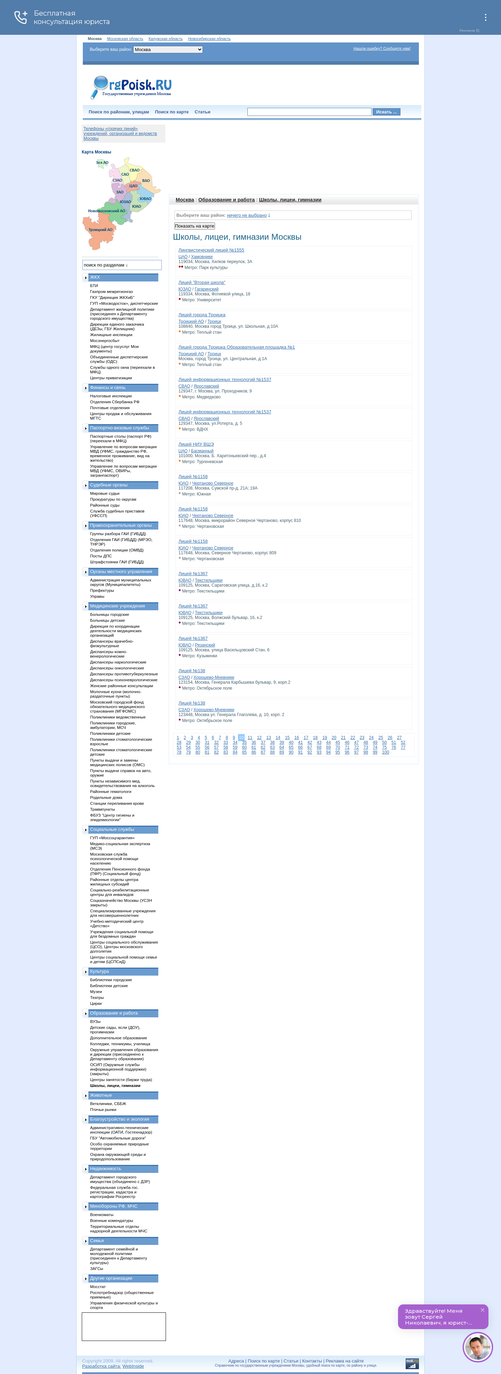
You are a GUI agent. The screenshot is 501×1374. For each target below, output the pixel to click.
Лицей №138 (191, 670)
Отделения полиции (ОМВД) (117, 550)
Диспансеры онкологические (117, 668)
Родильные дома (106, 797)
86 (254, 752)
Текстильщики (208, 580)
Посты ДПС (101, 556)
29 (188, 742)
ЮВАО (184, 580)
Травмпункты (102, 809)
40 (291, 742)
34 (235, 742)
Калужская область (166, 39)
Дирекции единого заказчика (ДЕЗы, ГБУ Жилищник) (117, 326)
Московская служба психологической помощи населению (114, 858)
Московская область (125, 39)
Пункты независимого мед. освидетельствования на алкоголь (122, 783)
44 (328, 742)
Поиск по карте (172, 111)
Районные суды (105, 505)
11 (250, 737)
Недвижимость (105, 1168)
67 (310, 747)
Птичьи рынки (103, 1109)
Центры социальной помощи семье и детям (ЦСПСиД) (123, 959)
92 (310, 752)
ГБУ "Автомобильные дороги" (118, 1138)
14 (278, 737)
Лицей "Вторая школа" (201, 282)
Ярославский (206, 386)
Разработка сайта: (101, 1366)
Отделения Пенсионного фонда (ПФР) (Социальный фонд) (120, 871)
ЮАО (183, 483)
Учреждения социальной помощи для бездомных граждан (121, 933)
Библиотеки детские (109, 985)
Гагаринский (206, 289)
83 (225, 752)
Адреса (236, 1361)
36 (254, 742)
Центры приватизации (111, 377)
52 (403, 742)
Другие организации (111, 1278)
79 (188, 752)
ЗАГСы (96, 1268)
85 (244, 752)
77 (403, 747)
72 (356, 747)
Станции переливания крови (117, 803)
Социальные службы (112, 829)
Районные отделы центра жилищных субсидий (114, 881)
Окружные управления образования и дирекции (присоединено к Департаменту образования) (124, 1054)
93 (319, 752)
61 (254, 747)
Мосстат (98, 1286)
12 (259, 737)
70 (337, 747)
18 (315, 737)
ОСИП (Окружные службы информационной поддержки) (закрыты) (118, 1069)
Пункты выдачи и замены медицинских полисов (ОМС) (117, 762)
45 (337, 742)
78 (179, 752)
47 (356, 742)
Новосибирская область (209, 39)
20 (334, 737)
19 (324, 737)
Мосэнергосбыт (105, 340)
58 (225, 747)
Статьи (202, 111)
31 (207, 742)
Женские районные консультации (121, 685)
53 (179, 747)
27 (399, 737)
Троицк (214, 321)
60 (244, 747)
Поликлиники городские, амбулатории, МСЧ (113, 725)
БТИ (94, 285)
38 (272, 742)
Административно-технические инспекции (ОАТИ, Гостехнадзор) (121, 1129)
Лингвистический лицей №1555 (211, 250)
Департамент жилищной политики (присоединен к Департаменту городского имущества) (122, 313)
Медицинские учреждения (117, 606)
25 (380, 737)
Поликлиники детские (110, 733)
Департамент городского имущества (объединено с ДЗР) (120, 1179)
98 (366, 752)
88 (272, 752)
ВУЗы (95, 1021)
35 (244, 742)
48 (366, 742)
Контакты (312, 1361)
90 (291, 752)
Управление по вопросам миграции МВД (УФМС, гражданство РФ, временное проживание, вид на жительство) (123, 453)
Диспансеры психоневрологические (124, 679)
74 (375, 747)
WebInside (133, 1366)
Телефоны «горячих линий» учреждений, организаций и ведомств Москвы (120, 133)
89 (281, 752)
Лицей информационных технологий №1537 (224, 379)
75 (384, 747)
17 (306, 737)
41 (300, 742)
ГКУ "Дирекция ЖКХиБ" (112, 297)
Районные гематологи (110, 791)
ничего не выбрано (247, 215)
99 (375, 752)
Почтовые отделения (110, 407)
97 (356, 752)
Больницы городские (109, 614)
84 (235, 752)
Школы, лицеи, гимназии (290, 199)
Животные (101, 1095)
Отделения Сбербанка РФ (115, 401)
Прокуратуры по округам (113, 499)
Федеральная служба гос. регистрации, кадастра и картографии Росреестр (114, 1192)
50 (384, 742)
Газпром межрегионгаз (111, 291)
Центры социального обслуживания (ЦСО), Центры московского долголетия (124, 946)
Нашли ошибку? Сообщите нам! (382, 48)
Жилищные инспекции (111, 334)
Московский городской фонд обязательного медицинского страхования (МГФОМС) (117, 706)
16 (296, 737)
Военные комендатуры (111, 1220)
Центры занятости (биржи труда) (121, 1079)
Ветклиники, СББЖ (108, 1103)
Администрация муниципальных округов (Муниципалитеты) (120, 582)
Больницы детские (107, 620)
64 (281, 747)
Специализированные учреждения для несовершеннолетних (123, 913)
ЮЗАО (184, 289)
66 (300, 747)
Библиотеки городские (111, 979)
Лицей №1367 (193, 573)
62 (263, 747)
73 (366, 747)
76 (393, 747)
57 (216, 747)
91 (300, 752)
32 (216, 742)
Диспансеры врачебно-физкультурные (112, 643)
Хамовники (202, 256)
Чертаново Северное (212, 483)
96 (347, 752)
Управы (97, 596)
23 (362, 737)
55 (198, 747)
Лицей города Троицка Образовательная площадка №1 (236, 347)
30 (198, 742)
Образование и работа (226, 199)
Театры (97, 997)
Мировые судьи (104, 493)
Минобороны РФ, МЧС (113, 1206)
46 (347, 742)
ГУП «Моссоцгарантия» (112, 837)
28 (179, 742)
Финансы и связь (108, 387)
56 (207, 747)
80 (198, 752)
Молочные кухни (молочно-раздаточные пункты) (115, 693)
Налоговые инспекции (111, 396)
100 (385, 752)
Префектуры (102, 590)
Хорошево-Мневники (213, 677)
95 (337, 752)
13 (268, 737)
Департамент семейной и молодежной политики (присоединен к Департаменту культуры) (118, 1256)
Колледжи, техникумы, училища (120, 1043)
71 (347, 747)
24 (371, 737)
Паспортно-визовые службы (119, 427)
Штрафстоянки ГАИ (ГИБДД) (117, 561)
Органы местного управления (121, 571)
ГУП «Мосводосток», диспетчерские (124, 303)
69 (328, 747)
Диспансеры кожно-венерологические (108, 653)
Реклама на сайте (345, 1361)
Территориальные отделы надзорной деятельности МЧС (118, 1228)
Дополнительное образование (118, 1037)
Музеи (96, 991)
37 (263, 742)
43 (319, 742)
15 (287, 737)
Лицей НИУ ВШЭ (196, 444)
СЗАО (184, 677)
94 (328, 752)
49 (375, 742)
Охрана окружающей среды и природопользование (118, 1156)
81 (207, 752)
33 (225, 742)
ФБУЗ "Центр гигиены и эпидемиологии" (112, 817)
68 (319, 747)
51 (393, 742)
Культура (99, 971)
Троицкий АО (191, 321)
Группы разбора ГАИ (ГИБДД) (118, 533)
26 (390, 737)
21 (343, 737)
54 (188, 747)
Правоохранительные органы (121, 525)
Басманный (202, 450)
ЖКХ (95, 277)
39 (281, 742)
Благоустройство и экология (119, 1119)
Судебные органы (109, 484)
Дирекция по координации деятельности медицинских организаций (116, 630)
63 (272, 747)
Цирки (96, 1003)
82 (216, 752)
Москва (185, 199)
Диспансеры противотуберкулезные (124, 674)
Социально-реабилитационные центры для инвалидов (119, 892)
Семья (97, 1240)
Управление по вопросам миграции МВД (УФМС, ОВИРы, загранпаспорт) (123, 470)
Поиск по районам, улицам (119, 111)
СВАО (184, 386)
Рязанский (205, 645)
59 (235, 747)
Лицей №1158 (193, 476)
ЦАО (183, 256)
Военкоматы (101, 1214)
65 (291, 747)
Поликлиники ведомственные (118, 717)
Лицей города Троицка (201, 314)
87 (263, 752)
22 (352, 737)
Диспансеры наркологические (118, 662)
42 (310, 742)
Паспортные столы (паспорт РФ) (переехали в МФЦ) (120, 438)
